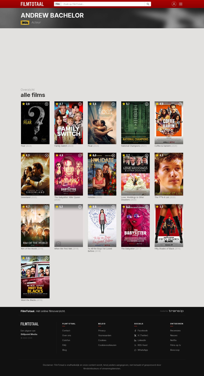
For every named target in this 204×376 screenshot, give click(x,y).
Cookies (102, 340)
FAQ (64, 345)
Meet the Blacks (28, 300)
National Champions (130, 145)
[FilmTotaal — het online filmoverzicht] (30, 323)
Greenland (25, 197)
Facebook (141, 330)
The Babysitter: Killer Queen (67, 197)
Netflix (173, 340)
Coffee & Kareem (163, 145)
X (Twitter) (141, 335)
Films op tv (175, 345)
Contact (66, 330)
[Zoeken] (148, 4)
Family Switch (60, 145)
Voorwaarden (104, 335)
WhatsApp (141, 350)
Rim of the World (29, 248)
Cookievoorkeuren (107, 345)
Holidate (92, 197)
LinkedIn (140, 340)
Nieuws (173, 335)
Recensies (175, 330)
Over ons (66, 335)
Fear (23, 145)
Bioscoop (175, 350)
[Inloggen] (174, 4)
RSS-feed (140, 345)
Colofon (66, 340)
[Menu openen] (180, 4)
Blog (64, 350)
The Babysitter (128, 248)
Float (90, 145)
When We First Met (63, 248)
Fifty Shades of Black (164, 248)
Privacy (101, 330)
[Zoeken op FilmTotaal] (103, 4)
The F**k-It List (162, 197)
